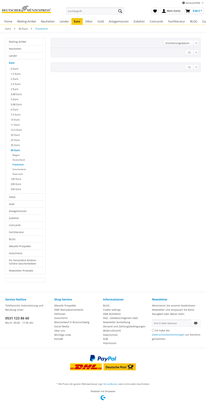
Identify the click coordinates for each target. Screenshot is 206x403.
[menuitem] (95, 13)
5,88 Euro (16, 104)
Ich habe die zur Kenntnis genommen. (176, 335)
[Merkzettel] (155, 11)
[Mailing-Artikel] (26, 21)
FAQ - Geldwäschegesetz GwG (120, 318)
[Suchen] (120, 11)
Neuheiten (15, 48)
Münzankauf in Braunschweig (71, 322)
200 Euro (16, 184)
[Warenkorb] (194, 11)
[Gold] (100, 21)
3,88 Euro (16, 94)
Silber (12, 197)
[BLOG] (194, 21)
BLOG (12, 239)
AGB (105, 339)
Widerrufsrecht (112, 330)
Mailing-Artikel (17, 41)
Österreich (17, 174)
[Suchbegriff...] (95, 11)
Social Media (61, 326)
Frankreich (18, 164)
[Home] (8, 21)
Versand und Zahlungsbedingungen (124, 326)
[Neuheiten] (47, 21)
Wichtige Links (62, 334)
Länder (13, 55)
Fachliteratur (16, 232)
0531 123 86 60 (17, 318)
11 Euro (15, 124)
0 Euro (14, 68)
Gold (11, 204)
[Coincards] (156, 21)
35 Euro (15, 145)
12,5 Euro (16, 129)
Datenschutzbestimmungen (168, 334)
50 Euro (15, 150)
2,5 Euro (15, 84)
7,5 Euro (15, 114)
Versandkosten (110, 383)
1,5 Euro (15, 73)
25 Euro (15, 140)
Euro (12, 62)
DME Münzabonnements (68, 309)
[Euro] (77, 21)
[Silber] (89, 21)
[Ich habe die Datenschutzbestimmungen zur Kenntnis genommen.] (153, 330)
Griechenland (19, 169)
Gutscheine (15, 253)
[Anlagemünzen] (118, 21)
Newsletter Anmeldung (116, 322)
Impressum (109, 343)
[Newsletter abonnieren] (196, 323)
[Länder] (64, 21)
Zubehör (14, 218)
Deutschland (18, 159)
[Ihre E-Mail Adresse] (171, 323)
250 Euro (16, 189)
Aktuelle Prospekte (20, 246)
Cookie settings (112, 309)
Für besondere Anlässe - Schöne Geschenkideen (23, 262)
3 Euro (14, 89)
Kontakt (58, 339)
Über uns (59, 330)
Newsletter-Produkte (21, 270)
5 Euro (14, 99)
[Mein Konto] (171, 11)
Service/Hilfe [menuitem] (191, 3)
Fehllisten (60, 314)
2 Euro (14, 79)
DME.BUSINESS (112, 314)
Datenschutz (110, 334)
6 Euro (14, 109)
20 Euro (15, 135)
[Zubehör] (139, 21)
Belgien (16, 155)
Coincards (15, 225)
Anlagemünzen (18, 211)
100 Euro (16, 179)
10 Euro (15, 119)
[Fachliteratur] (177, 21)
